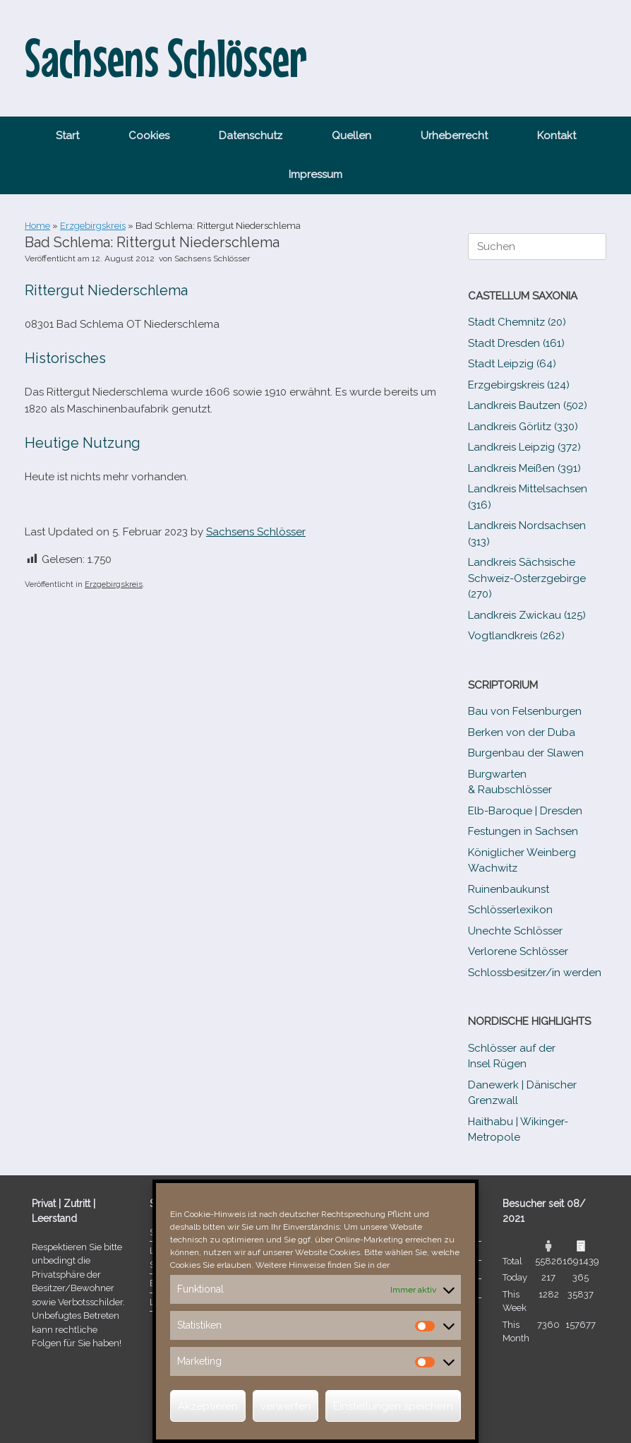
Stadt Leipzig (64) (512, 363)
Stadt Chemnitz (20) (517, 322)
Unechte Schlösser (515, 931)
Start (67, 135)
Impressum (315, 174)
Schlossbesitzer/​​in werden (534, 972)
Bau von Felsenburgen (525, 711)
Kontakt (556, 135)
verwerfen (285, 1406)
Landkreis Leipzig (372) (524, 447)
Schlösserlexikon (510, 909)
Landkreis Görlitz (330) (523, 426)
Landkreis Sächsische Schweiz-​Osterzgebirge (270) (527, 578)
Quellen (351, 135)
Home (37, 225)
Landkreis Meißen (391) (524, 468)
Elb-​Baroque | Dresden (525, 810)
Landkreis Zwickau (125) (527, 615)
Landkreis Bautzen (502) (527, 405)
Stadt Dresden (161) (516, 343)
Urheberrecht (454, 135)
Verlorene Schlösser (518, 951)
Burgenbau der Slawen (526, 753)
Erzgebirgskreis (93, 225)
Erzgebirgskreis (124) (519, 385)
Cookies (148, 135)
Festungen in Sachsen (523, 831)
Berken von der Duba (521, 732)
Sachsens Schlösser (212, 258)
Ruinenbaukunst (508, 889)
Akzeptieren (208, 1406)
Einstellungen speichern (393, 1406)
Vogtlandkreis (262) (516, 635)
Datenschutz (250, 135)
